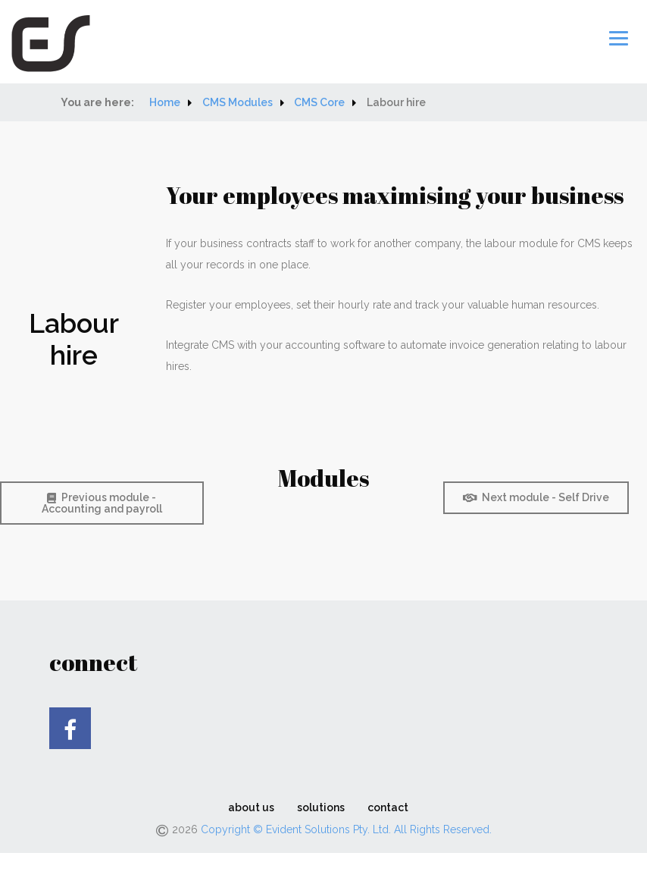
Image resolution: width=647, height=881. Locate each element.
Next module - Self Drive (536, 501)
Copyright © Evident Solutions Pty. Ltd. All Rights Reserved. (346, 833)
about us (251, 811)
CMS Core (319, 106)
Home (164, 106)
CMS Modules (237, 106)
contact (387, 811)
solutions (321, 811)
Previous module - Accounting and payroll (102, 507)
